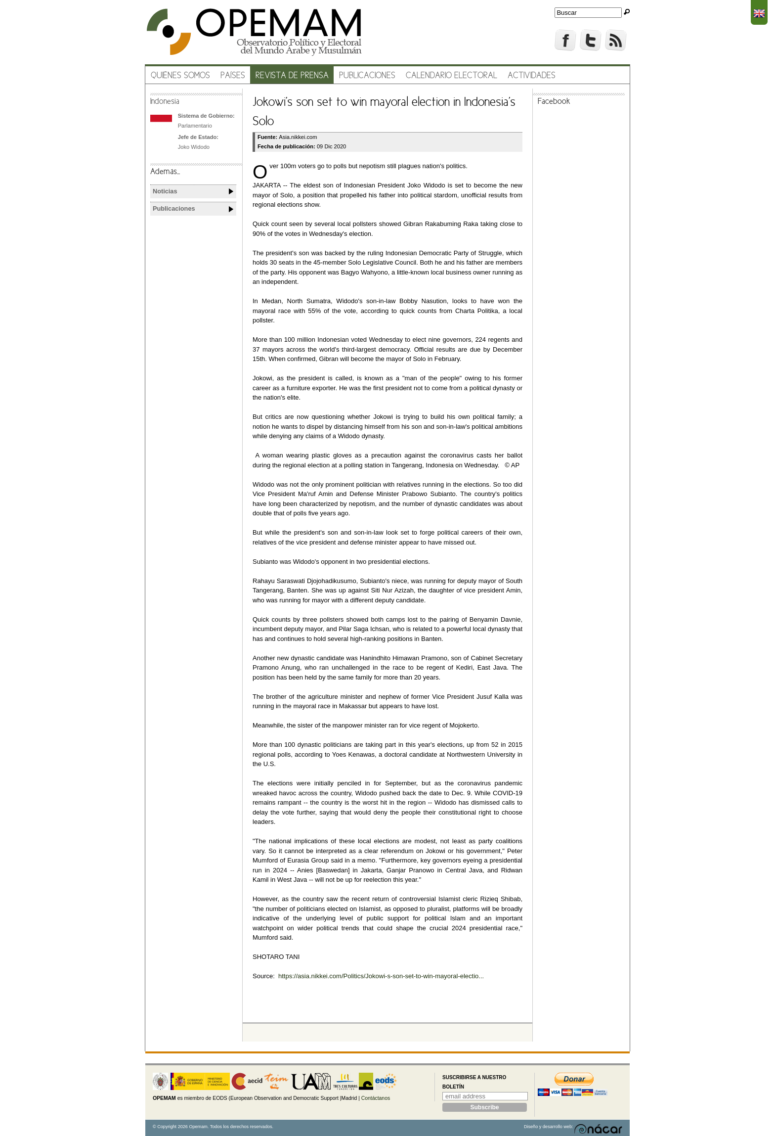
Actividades (532, 76)
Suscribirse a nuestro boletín (474, 1082)
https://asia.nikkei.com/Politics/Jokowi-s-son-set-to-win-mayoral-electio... (381, 976)
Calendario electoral (451, 76)
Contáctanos (375, 1098)
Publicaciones (367, 76)
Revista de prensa (292, 76)
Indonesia (164, 101)
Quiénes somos (180, 76)
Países (232, 76)
